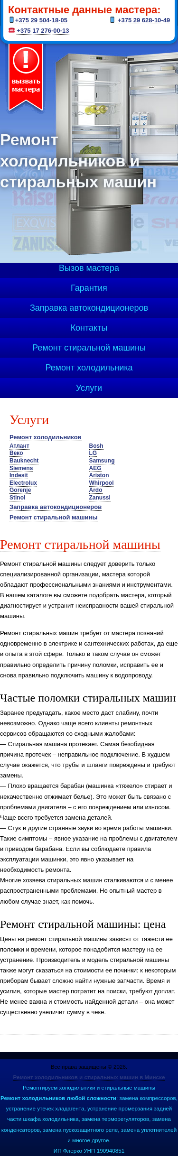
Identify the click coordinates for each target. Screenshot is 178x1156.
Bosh (96, 446)
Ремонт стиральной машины (89, 347)
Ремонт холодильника (88, 367)
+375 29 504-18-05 (41, 20)
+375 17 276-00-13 (43, 30)
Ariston (99, 475)
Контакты (89, 328)
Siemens (21, 468)
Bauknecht (23, 460)
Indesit (18, 475)
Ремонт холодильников (45, 437)
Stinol (17, 497)
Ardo (96, 490)
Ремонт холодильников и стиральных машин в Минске (89, 1077)
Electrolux (23, 483)
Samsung (102, 460)
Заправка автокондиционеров (89, 308)
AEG (95, 468)
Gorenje (20, 490)
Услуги (89, 388)
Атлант (19, 446)
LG (93, 453)
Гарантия (89, 288)
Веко (16, 453)
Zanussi (100, 497)
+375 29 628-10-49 (144, 20)
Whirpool (101, 483)
